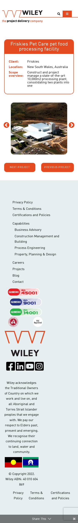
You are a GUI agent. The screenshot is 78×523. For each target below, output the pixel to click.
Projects (18, 269)
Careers (18, 263)
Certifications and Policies (31, 215)
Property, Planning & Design (35, 254)
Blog (15, 275)
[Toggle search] (59, 14)
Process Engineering (30, 248)
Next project (20, 167)
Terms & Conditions (26, 209)
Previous (6, 125)
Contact (18, 282)
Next (71, 125)
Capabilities (21, 223)
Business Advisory (28, 230)
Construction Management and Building (37, 239)
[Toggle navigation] (67, 14)
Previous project (57, 167)
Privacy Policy (22, 202)
